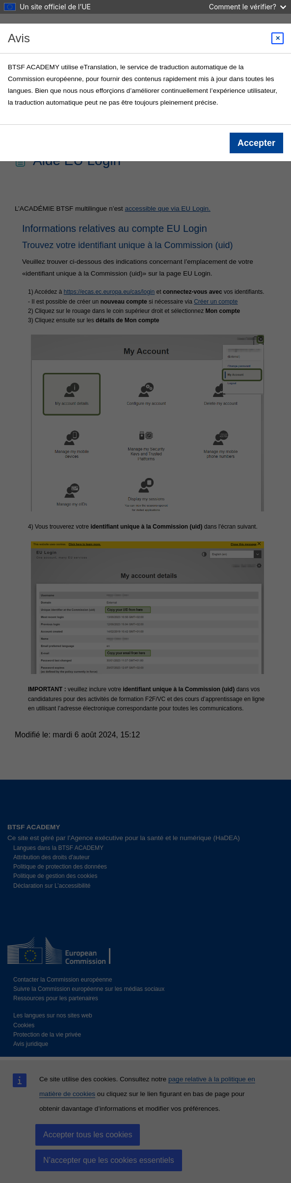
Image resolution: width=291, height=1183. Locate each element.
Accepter (256, 143)
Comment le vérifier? (247, 6)
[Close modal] (277, 38)
